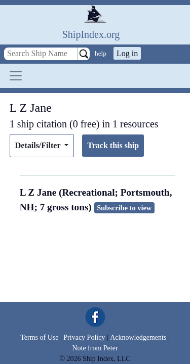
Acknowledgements (138, 337)
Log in (127, 53)
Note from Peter (95, 348)
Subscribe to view (124, 208)
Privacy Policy (84, 337)
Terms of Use (39, 337)
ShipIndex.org (91, 34)
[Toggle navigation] (15, 75)
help (100, 53)
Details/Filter (38, 145)
